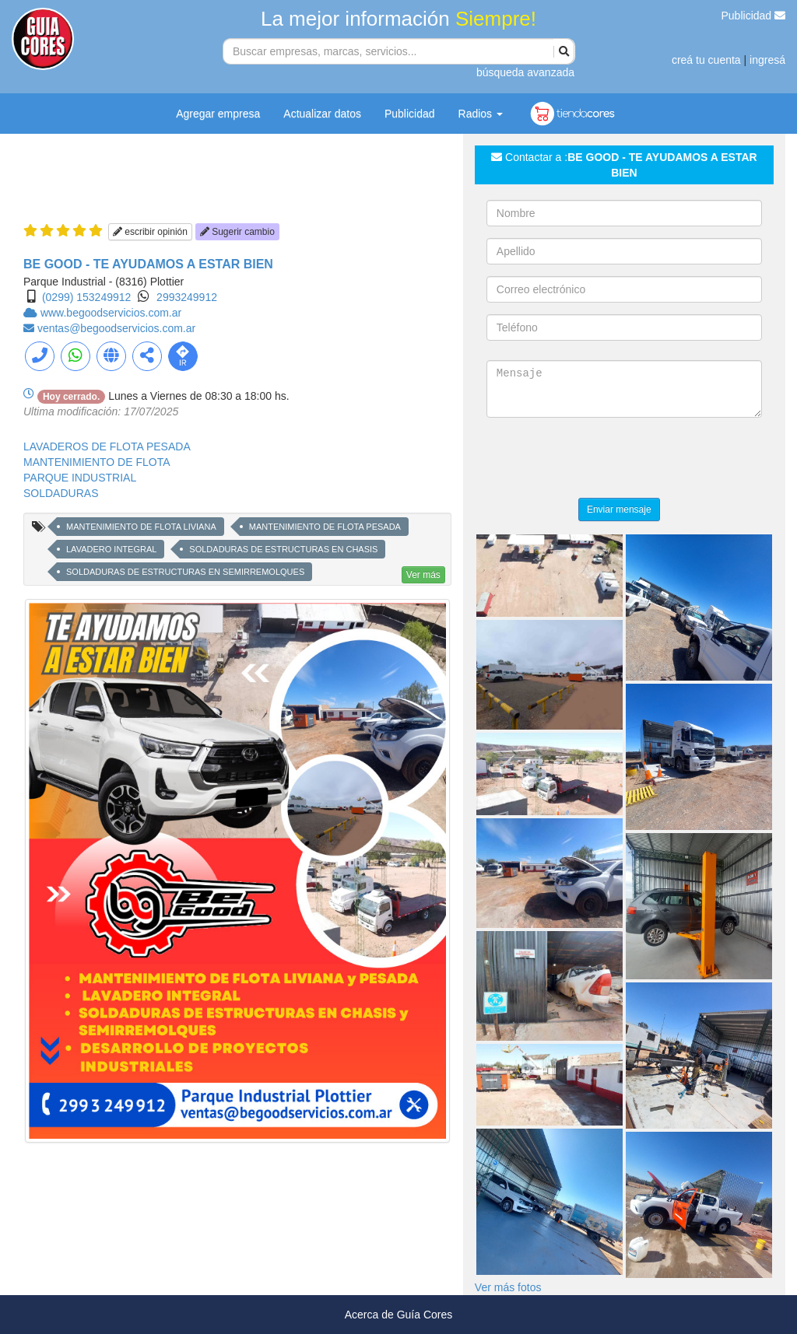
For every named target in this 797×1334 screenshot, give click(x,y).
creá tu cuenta (706, 60)
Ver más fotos (508, 1287)
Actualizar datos (322, 113)
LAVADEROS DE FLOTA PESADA (107, 446)
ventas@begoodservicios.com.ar (116, 328)
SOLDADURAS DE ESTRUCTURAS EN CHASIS (283, 549)
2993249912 (186, 297)
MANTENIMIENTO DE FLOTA (96, 462)
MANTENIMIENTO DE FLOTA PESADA (325, 526)
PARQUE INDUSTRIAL (79, 477)
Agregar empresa (218, 113)
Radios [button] (480, 113)
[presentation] (604, 459)
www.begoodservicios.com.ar (110, 312)
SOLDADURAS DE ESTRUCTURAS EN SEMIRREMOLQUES (185, 571)
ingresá (767, 60)
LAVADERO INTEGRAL (111, 549)
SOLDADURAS (60, 493)
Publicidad (754, 15)
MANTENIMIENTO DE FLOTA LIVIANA (141, 526)
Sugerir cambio (237, 231)
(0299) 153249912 (86, 297)
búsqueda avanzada (525, 72)
